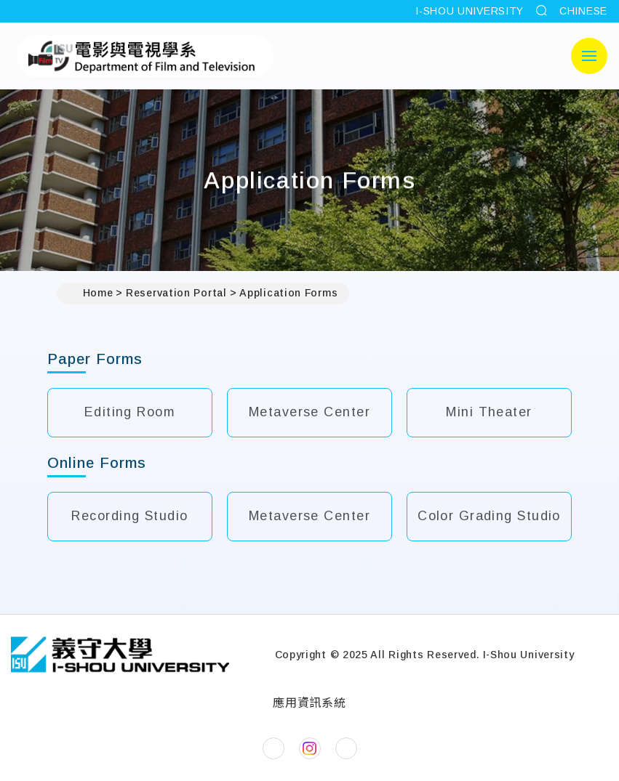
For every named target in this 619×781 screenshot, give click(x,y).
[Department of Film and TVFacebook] (273, 748)
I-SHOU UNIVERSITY (469, 11)
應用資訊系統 (309, 703)
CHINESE (583, 11)
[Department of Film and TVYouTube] (346, 748)
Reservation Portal (176, 293)
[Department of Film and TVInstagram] (310, 748)
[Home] (120, 654)
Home (90, 293)
